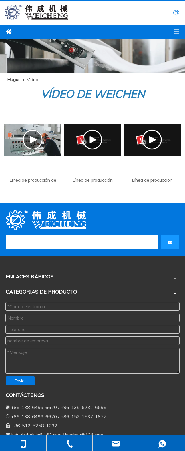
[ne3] (92, 56)
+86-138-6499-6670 (67, 432)
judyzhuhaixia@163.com (152, 432)
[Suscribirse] (170, 242)
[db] (47, 220)
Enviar (20, 380)
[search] (28, 242)
